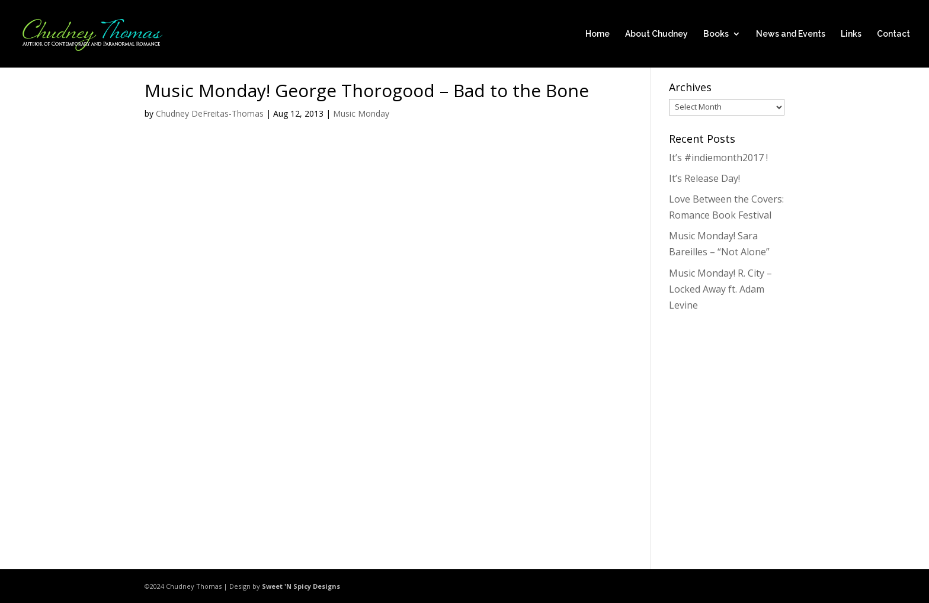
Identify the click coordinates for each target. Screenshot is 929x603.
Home (597, 34)
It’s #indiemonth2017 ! (718, 157)
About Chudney (656, 34)
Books (716, 34)
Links (851, 34)
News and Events (790, 34)
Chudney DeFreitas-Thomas (210, 113)
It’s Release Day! (704, 178)
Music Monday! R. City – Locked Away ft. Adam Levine (720, 289)
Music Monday (361, 113)
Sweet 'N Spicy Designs (301, 586)
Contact (893, 34)
